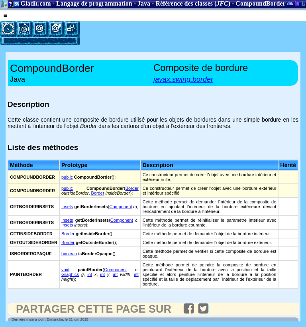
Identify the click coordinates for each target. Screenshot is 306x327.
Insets (67, 206)
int (89, 274)
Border (132, 188)
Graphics (70, 274)
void (65, 269)
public (67, 177)
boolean (69, 253)
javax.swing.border (183, 79)
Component (120, 206)
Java (143, 3)
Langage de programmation (94, 3)
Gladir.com (35, 3)
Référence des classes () (192, 3)
